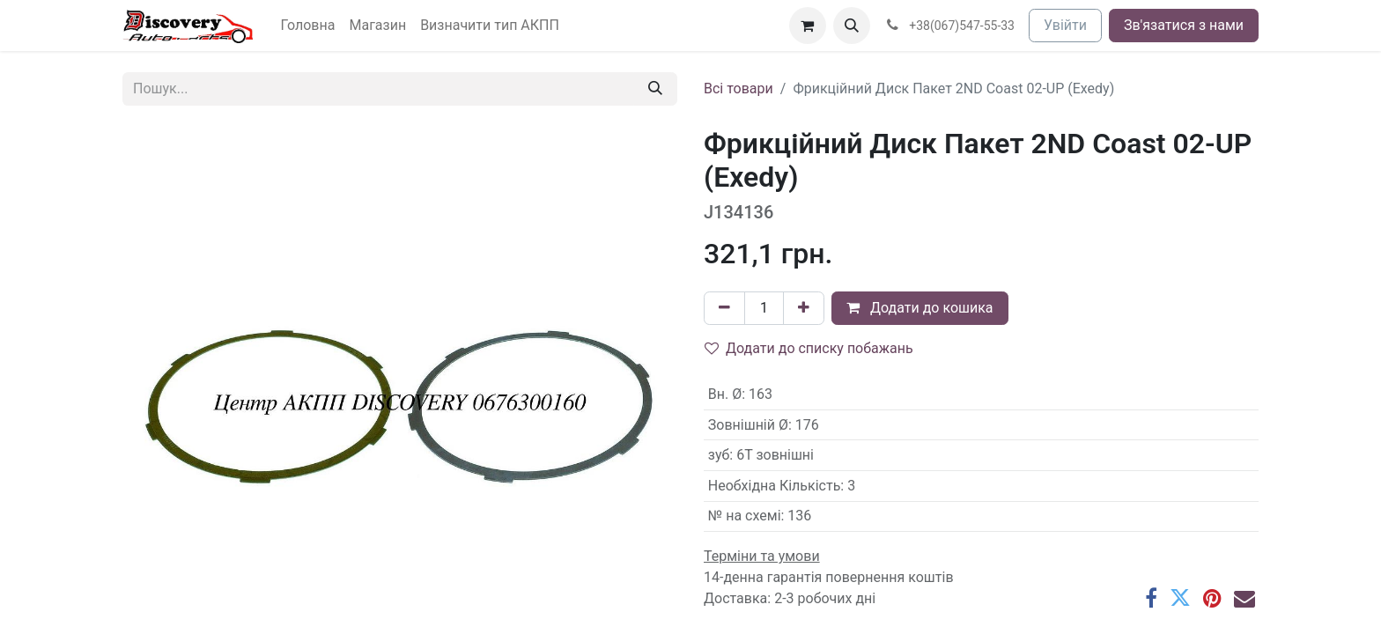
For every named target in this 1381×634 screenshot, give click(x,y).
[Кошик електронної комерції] (807, 25)
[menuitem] (308, 25)
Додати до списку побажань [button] (809, 348)
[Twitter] (1180, 597)
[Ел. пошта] (1244, 597)
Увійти (1065, 25)
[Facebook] (1151, 597)
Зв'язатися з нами (1184, 25)
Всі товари (738, 88)
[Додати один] (803, 308)
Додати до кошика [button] (919, 307)
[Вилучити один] (724, 308)
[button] (851, 25)
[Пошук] (655, 89)
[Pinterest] (1212, 597)
